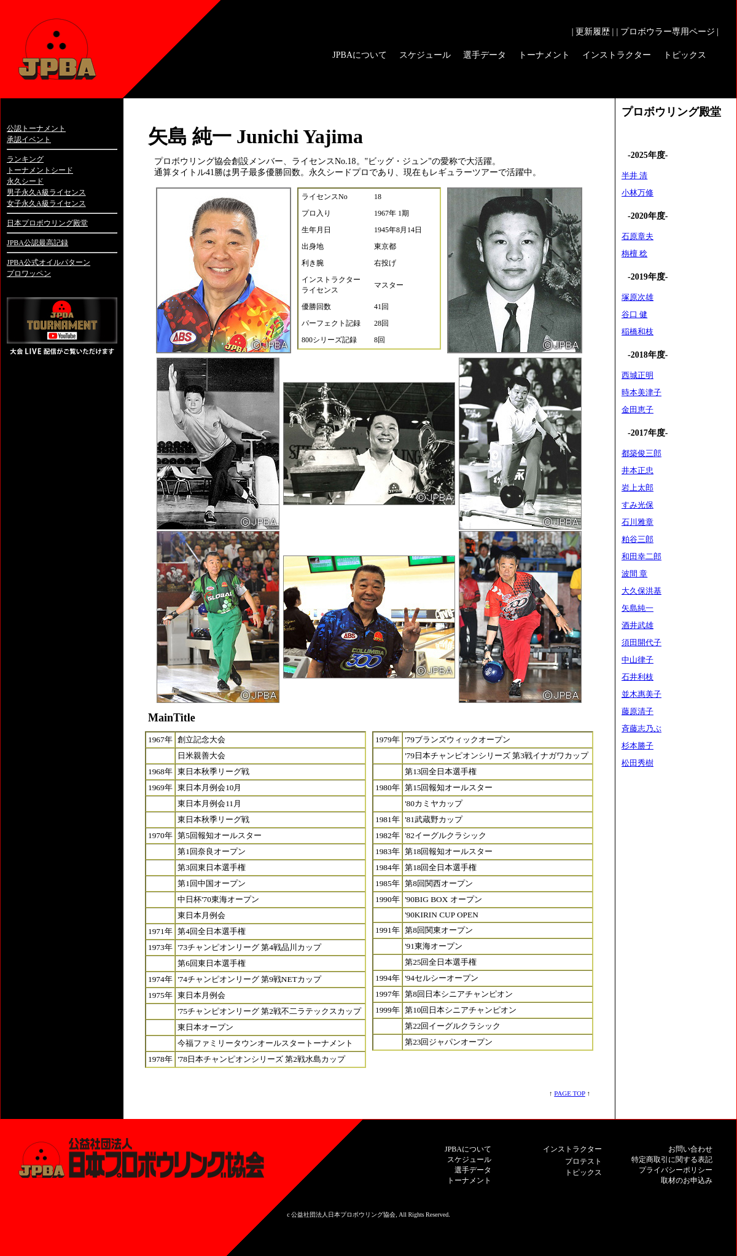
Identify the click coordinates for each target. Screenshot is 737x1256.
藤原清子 (637, 711)
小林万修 (637, 192)
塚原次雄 (637, 297)
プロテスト (583, 1161)
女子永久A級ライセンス (46, 203)
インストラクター (616, 55)
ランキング (25, 159)
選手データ (484, 55)
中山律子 (637, 659)
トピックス (684, 55)
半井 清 (634, 175)
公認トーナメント (36, 128)
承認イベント (29, 139)
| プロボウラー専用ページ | (667, 31)
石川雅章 (637, 522)
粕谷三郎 (637, 539)
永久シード (25, 181)
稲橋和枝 (637, 331)
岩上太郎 (637, 487)
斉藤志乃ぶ (641, 728)
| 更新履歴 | (593, 31)
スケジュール (425, 55)
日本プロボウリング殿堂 (47, 223)
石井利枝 (637, 676)
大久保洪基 (641, 590)
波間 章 (634, 573)
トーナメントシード (40, 170)
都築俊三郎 (641, 453)
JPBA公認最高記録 (37, 242)
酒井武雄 (637, 625)
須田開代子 (641, 642)
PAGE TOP (569, 1093)
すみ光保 (637, 504)
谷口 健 (634, 314)
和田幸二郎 (641, 556)
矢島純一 (637, 608)
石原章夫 (637, 236)
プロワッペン (29, 273)
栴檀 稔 (634, 253)
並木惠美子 (641, 694)
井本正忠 (637, 470)
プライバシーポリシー (675, 1170)
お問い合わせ (690, 1149)
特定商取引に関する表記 (671, 1159)
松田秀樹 (637, 762)
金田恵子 (637, 409)
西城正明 (637, 375)
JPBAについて (359, 55)
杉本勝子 (637, 745)
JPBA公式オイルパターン (48, 262)
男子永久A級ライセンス (46, 192)
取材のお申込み (686, 1180)
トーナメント (544, 55)
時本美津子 (641, 392)
